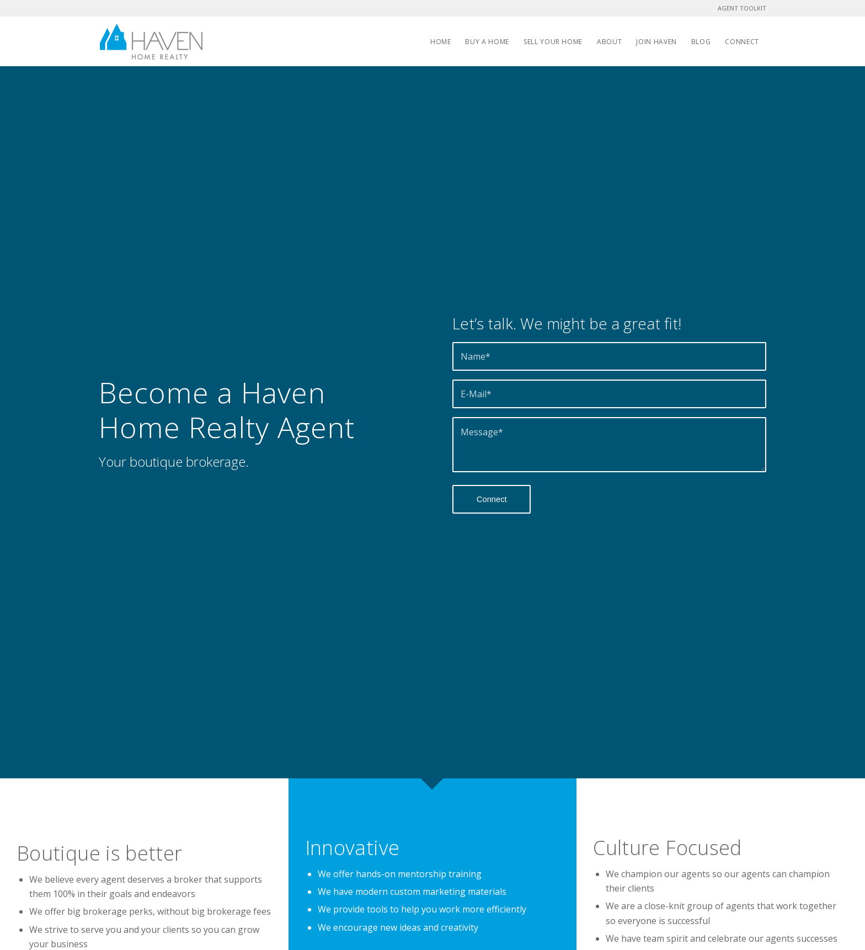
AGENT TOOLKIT (742, 8)
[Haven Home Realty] (151, 41)
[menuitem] (440, 41)
